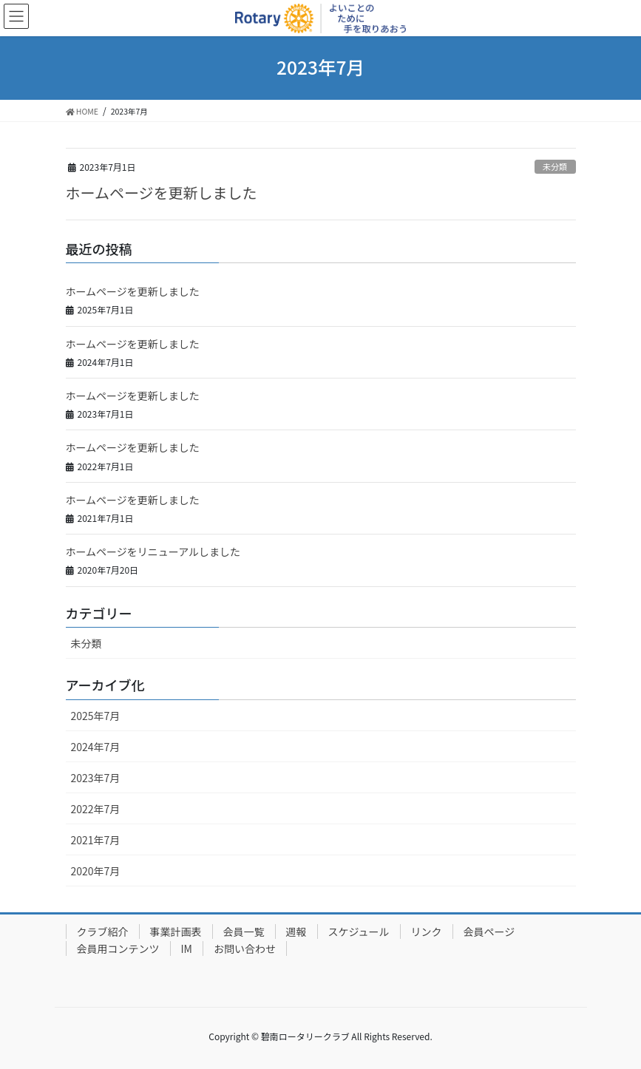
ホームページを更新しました (161, 192)
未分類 (555, 166)
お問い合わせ (245, 948)
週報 (296, 931)
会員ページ (489, 931)
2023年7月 (96, 777)
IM (186, 948)
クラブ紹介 (103, 931)
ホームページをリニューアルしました (153, 551)
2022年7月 (96, 808)
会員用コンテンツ (118, 948)
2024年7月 (96, 746)
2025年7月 (96, 715)
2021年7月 (96, 839)
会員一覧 (244, 931)
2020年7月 (96, 870)
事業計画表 (176, 931)
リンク (426, 931)
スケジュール (359, 931)
